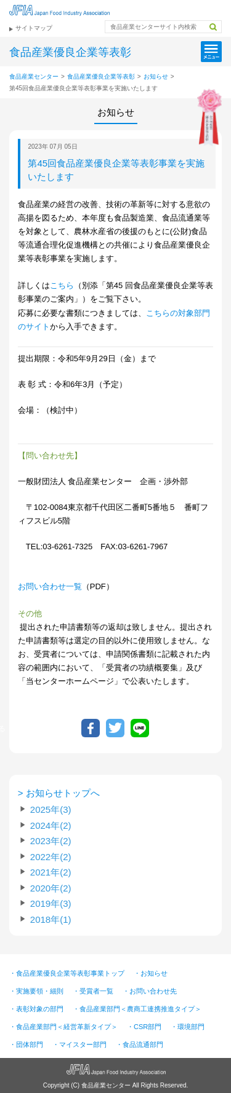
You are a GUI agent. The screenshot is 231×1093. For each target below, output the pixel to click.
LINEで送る (140, 728)
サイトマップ (33, 28)
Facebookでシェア (90, 728)
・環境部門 (188, 1026)
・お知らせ (151, 973)
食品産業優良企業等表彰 (101, 76)
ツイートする (115, 728)
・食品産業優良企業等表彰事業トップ (66, 973)
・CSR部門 (144, 1026)
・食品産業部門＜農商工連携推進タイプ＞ (137, 1009)
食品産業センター (34, 76)
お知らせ (156, 76)
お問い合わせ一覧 (50, 586)
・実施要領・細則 (36, 991)
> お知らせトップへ (59, 792)
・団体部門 (26, 1044)
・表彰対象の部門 (36, 1009)
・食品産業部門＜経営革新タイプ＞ (63, 1026)
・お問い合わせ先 (150, 991)
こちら (62, 285)
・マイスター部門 (79, 1044)
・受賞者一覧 (93, 991)
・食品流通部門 (139, 1044)
